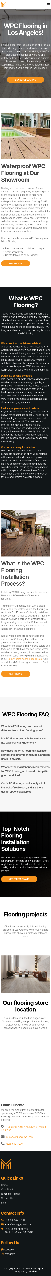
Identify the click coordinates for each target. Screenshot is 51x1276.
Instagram (8, 1254)
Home (4, 1185)
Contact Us (7, 1198)
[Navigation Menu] (48, 4)
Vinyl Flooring (8, 1189)
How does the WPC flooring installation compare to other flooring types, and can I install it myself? (25, 755)
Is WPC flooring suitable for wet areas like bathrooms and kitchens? (23, 740)
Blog (3, 1202)
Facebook (7, 1249)
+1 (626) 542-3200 (15, 1220)
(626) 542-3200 (14, 1143)
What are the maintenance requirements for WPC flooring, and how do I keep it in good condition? (25, 771)
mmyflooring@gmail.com (20, 1137)
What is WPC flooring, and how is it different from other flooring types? (22, 728)
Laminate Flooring (10, 1193)
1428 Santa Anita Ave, (17, 1126)
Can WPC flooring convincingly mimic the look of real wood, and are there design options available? (23, 787)
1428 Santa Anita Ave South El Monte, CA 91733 (19, 1230)
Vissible (32, 1271)
